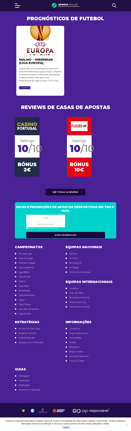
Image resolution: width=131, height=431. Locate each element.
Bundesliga (24, 290)
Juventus (73, 288)
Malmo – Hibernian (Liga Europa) (36, 61)
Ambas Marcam (27, 338)
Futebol (24, 87)
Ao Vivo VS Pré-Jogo (29, 328)
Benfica (73, 253)
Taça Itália (24, 286)
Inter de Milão (76, 293)
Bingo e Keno (76, 351)
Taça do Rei (25, 277)
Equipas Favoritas (27, 333)
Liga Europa (25, 313)
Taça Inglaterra (26, 267)
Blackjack (74, 347)
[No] (127, 424)
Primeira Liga (25, 253)
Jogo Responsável (78, 333)
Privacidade (75, 338)
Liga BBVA (24, 272)
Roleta (72, 342)
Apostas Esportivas (79, 356)
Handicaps (24, 380)
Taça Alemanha (26, 295)
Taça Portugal (26, 258)
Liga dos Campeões (29, 309)
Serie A (22, 281)
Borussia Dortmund (79, 297)
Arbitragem (24, 376)
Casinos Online (76, 361)
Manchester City (77, 302)
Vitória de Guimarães (79, 272)
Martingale (24, 385)
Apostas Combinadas (29, 390)
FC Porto (74, 258)
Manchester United (79, 307)
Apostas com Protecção (31, 342)
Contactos (74, 328)
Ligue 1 (22, 300)
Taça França (25, 304)
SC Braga (74, 267)
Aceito (66, 427)
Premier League (27, 263)
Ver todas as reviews (65, 192)
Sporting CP (75, 263)
